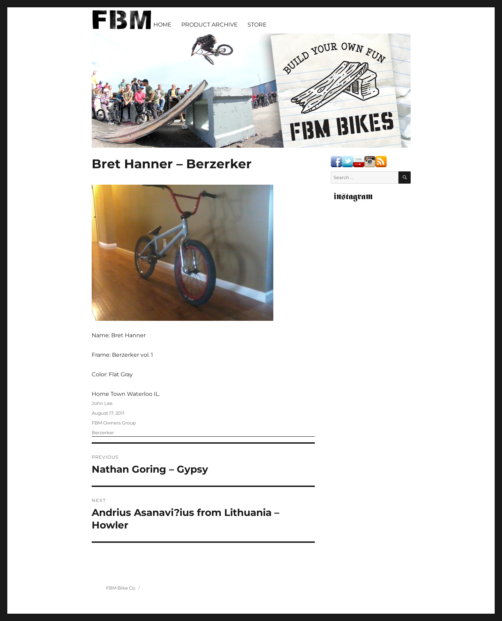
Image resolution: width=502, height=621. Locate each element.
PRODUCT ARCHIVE (209, 24)
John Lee (102, 403)
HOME (162, 24)
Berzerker (103, 432)
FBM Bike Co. (121, 588)
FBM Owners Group (114, 423)
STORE (257, 24)
